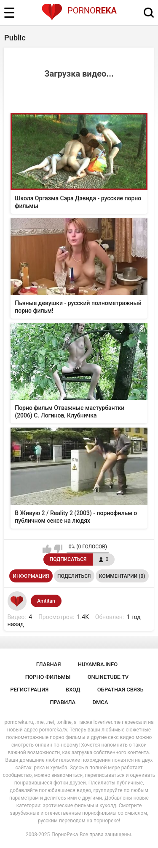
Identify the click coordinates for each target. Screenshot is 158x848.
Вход (73, 689)
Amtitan (46, 601)
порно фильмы (48, 677)
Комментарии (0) (122, 576)
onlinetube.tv (108, 677)
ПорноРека (64, 834)
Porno (79, 10)
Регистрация (29, 689)
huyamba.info (98, 664)
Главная (48, 664)
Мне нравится (47, 549)
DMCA (100, 702)
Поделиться (74, 576)
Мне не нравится (58, 549)
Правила (63, 702)
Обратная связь (120, 689)
